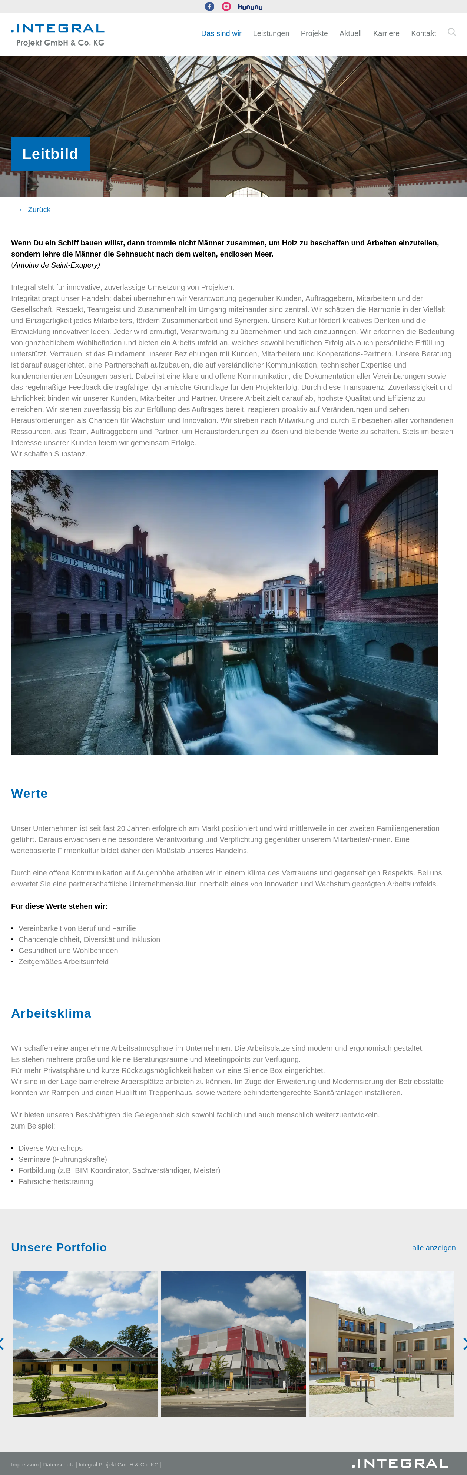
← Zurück (35, 209)
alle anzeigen (434, 1248)
